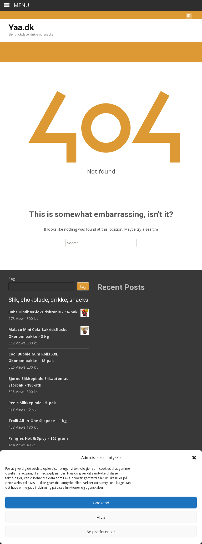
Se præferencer (101, 531)
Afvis (101, 517)
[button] (194, 457)
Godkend (101, 502)
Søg (12, 278)
